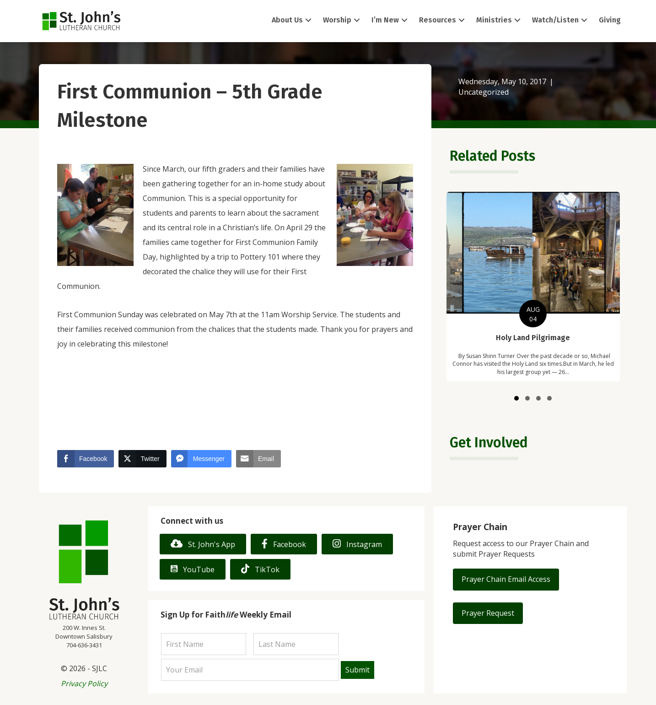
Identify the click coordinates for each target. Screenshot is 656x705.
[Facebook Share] (85, 458)
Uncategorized (483, 92)
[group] (533, 286)
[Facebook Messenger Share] (201, 458)
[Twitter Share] (142, 458)
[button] (308, 20)
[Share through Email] (258, 458)
